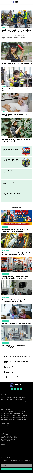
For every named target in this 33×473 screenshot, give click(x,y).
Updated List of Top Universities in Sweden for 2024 (12, 413)
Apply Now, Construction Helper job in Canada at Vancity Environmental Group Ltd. (16, 253)
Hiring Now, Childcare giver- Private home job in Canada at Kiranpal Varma (9, 437)
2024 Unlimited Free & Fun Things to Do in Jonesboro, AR (11, 194)
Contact (3, 453)
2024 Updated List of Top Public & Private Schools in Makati (13, 419)
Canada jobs (5, 136)
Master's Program (6, 60)
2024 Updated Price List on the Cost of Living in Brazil (12, 405)
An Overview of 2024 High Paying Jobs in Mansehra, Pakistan (9, 440)
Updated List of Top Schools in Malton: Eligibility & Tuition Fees (14, 417)
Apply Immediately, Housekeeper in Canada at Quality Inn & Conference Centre (16, 300)
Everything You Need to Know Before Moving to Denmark (13, 399)
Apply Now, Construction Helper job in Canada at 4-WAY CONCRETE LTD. (16, 31)
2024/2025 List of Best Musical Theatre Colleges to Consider (14, 411)
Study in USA (5, 111)
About (2, 447)
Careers (4, 86)
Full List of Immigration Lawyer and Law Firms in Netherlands (13, 397)
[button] (31, 2)
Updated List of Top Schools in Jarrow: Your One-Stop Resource (14, 415)
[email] (16, 465)
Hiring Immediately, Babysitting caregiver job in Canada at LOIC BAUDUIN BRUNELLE (7, 433)
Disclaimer (3, 449)
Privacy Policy (4, 451)
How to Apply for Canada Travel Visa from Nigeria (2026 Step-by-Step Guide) (12, 149)
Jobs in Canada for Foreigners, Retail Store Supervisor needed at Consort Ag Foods (15, 277)
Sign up (16, 468)
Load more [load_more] (16, 349)
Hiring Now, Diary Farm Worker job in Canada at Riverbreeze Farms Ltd (8, 429)
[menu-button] (2, 2)
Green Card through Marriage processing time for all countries (14, 403)
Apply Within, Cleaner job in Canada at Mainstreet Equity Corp (13, 346)
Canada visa (5, 27)
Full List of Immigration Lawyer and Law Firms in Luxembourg (13, 401)
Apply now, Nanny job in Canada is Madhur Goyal (16, 323)
